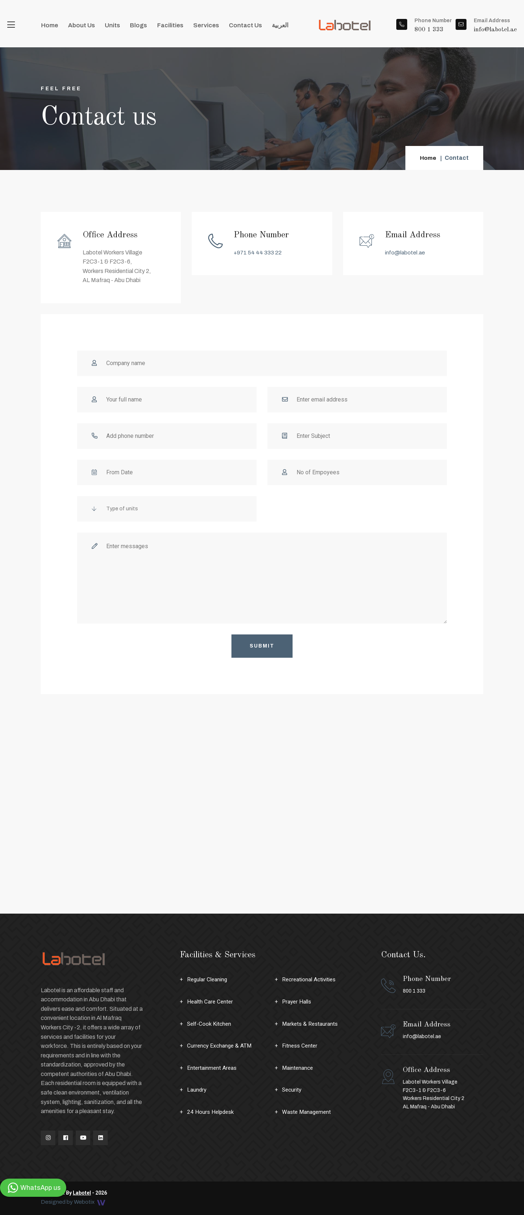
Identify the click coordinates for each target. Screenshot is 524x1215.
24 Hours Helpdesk (212, 1111)
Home (48, 27)
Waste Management (307, 1111)
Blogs (128, 27)
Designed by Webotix (74, 1202)
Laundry (197, 1089)
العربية (258, 27)
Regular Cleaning (208, 979)
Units (105, 27)
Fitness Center (300, 1045)
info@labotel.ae (405, 252)
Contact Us (226, 27)
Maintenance (298, 1067)
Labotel (82, 1193)
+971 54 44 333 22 (258, 252)
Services (190, 27)
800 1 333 (427, 984)
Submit (262, 646)
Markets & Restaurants (311, 1023)
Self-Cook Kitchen (210, 1023)
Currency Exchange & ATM (220, 1045)
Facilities (157, 27)
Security (292, 1089)
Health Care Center (211, 1001)
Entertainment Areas (212, 1067)
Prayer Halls (297, 1001)
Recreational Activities (310, 979)
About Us (77, 27)
